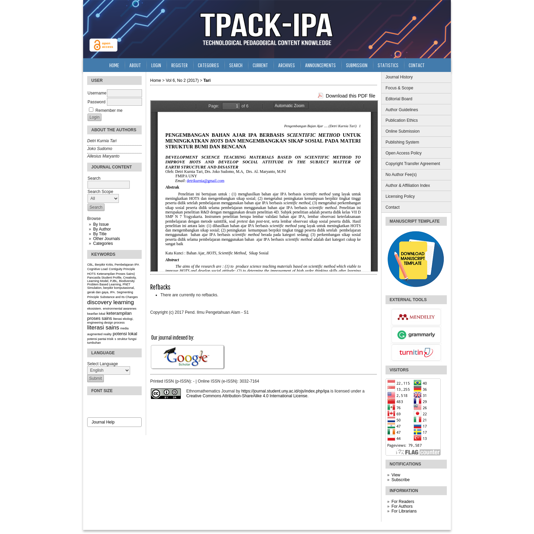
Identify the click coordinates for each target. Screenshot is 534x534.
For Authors (401, 506)
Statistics (388, 65)
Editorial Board (399, 99)
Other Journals (106, 238)
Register (179, 65)
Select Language (102, 363)
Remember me (108, 110)
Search (235, 65)
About (135, 65)
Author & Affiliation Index (408, 185)
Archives (286, 65)
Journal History (399, 77)
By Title (99, 234)
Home (114, 65)
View (395, 475)
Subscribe (400, 479)
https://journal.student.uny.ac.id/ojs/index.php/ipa (285, 391)
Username (97, 93)
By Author (102, 229)
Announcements (320, 65)
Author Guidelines (402, 109)
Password (97, 102)
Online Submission (403, 131)
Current (260, 65)
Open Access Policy (404, 153)
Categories (103, 243)
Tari (206, 80)
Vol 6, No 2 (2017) (182, 80)
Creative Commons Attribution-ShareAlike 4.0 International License (247, 396)
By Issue (101, 224)
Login (156, 65)
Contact (392, 207)
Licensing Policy (400, 196)
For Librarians (404, 511)
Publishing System (402, 142)
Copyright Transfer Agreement (413, 163)
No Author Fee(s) (401, 174)
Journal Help (103, 422)
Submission (356, 65)
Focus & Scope (399, 88)
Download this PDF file (350, 96)
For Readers (402, 501)
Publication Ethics (402, 120)
